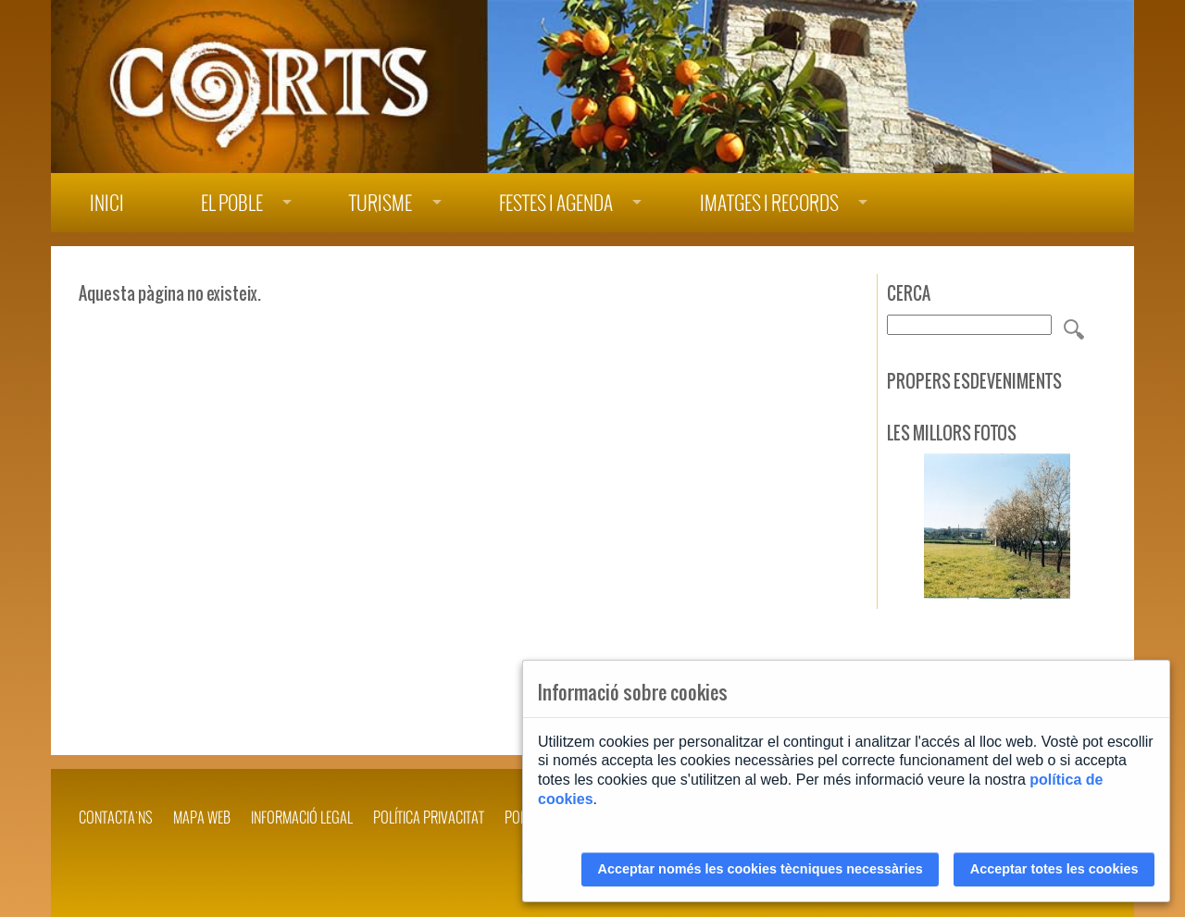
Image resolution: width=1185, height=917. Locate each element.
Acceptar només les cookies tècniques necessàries (760, 868)
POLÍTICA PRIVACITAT (428, 817)
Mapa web (202, 817)
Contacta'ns (116, 817)
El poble (232, 203)
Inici (107, 203)
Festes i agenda (556, 203)
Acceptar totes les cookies (1054, 868)
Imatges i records (769, 203)
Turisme (380, 203)
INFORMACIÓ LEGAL (302, 817)
